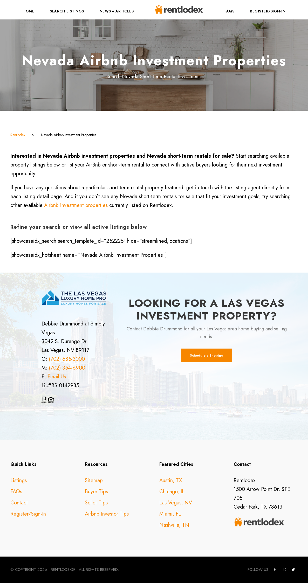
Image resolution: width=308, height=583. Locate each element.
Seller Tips (96, 502)
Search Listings (67, 11)
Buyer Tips (96, 491)
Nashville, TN (174, 525)
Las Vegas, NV (175, 502)
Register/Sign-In (267, 11)
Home (28, 11)
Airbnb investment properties (76, 205)
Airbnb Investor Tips (107, 514)
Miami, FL (170, 514)
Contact (19, 502)
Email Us (56, 376)
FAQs (229, 11)
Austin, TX (170, 480)
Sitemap (94, 480)
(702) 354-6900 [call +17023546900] (67, 368)
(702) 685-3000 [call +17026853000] (67, 359)
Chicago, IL (171, 491)
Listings (18, 480)
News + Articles (117, 11)
